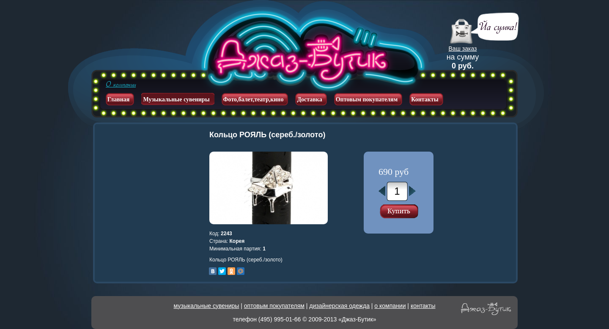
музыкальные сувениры (206, 305)
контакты (423, 305)
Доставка (309, 99)
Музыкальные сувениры (176, 99)
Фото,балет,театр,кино (253, 99)
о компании (390, 305)
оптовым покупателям (274, 305)
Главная (118, 99)
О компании (121, 84)
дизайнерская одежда (339, 305)
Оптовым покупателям (367, 99)
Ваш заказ (463, 48)
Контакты (424, 99)
